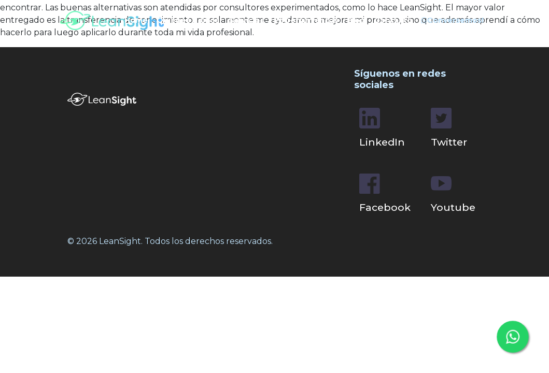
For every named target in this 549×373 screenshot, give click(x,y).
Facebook (384, 194)
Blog (356, 20)
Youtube (453, 193)
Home (136, 20)
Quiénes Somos (188, 20)
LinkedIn (382, 128)
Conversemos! (452, 20)
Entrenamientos (306, 20)
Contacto (393, 20)
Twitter (449, 128)
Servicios (246, 20)
